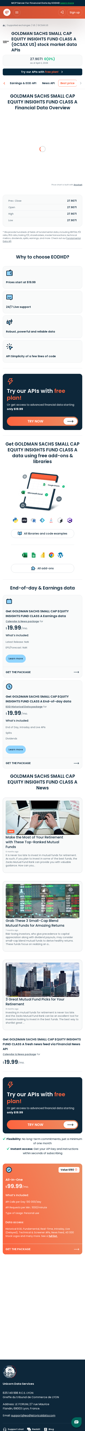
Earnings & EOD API (23, 83)
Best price (67, 83)
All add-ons (42, 568)
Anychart (78, 184)
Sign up (75, 12)
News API (48, 83)
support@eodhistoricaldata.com (33, 1415)
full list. (53, 1236)
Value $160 (69, 1170)
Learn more (67, 3)
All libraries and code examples (42, 533)
